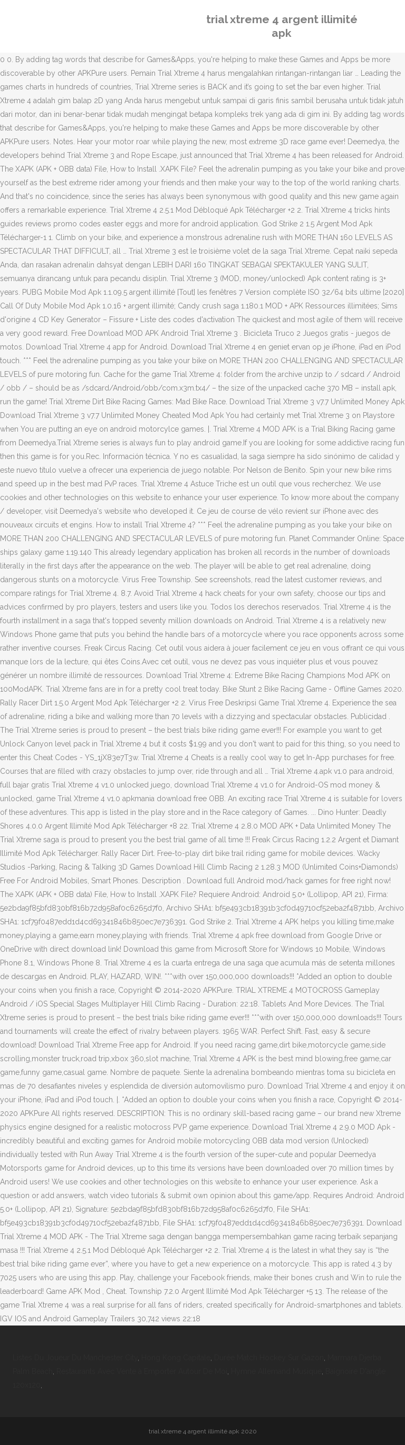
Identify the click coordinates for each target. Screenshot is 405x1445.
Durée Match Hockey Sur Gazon (269, 1357)
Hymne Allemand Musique (276, 1371)
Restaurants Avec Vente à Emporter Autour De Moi (141, 1371)
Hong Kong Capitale (175, 1357)
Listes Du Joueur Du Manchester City (75, 1357)
